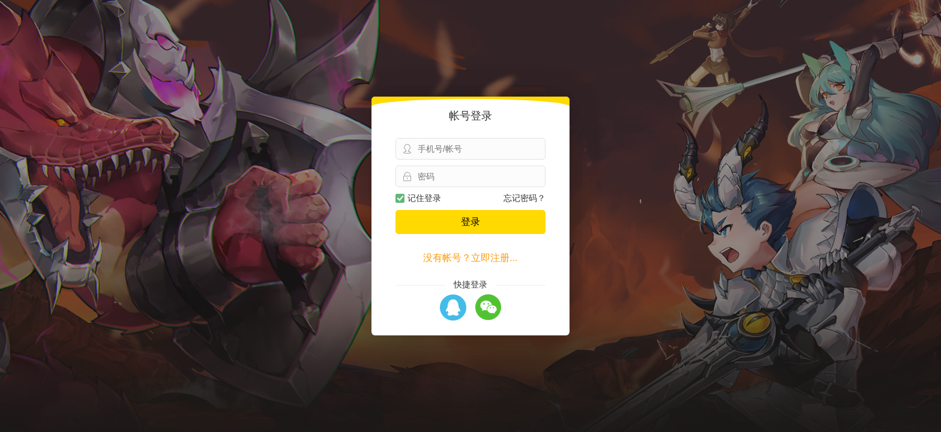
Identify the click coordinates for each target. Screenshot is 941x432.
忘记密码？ (525, 198)
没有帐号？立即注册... (470, 258)
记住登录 (418, 198)
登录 (470, 222)
